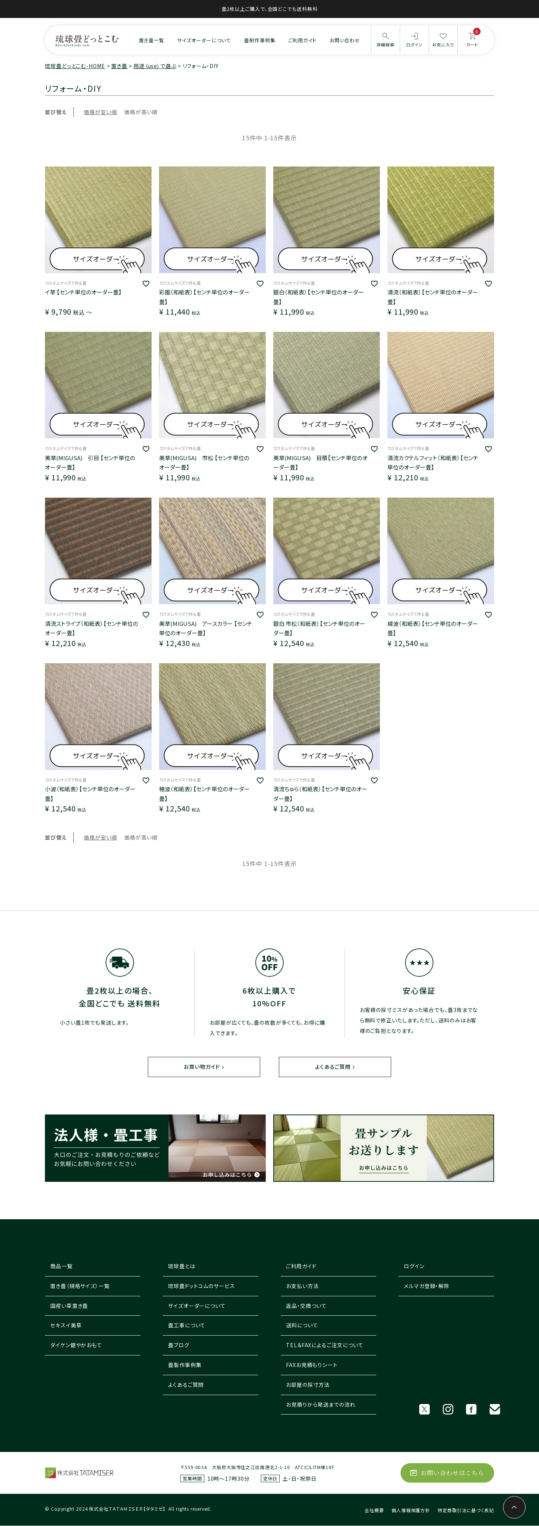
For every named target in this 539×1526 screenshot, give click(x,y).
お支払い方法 (302, 1286)
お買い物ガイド (202, 1067)
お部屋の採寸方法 (308, 1385)
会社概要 (374, 1510)
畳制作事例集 (259, 40)
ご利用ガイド (302, 40)
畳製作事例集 (184, 1365)
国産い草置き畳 (69, 1306)
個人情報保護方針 (411, 1510)
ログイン (414, 1266)
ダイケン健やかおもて (76, 1345)
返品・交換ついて (306, 1306)
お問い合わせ (345, 40)
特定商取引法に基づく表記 (466, 1510)
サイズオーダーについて (204, 40)
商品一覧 (61, 1266)
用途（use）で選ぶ (155, 66)
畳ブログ (178, 1345)
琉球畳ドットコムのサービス (201, 1286)
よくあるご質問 (332, 1067)
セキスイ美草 (66, 1325)
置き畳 (119, 66)
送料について (302, 1325)
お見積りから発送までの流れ (321, 1405)
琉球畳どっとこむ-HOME (75, 66)
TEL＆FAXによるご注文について (324, 1345)
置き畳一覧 (151, 40)
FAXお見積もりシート (312, 1365)
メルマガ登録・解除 (427, 1286)
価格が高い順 (140, 112)
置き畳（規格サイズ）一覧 (80, 1286)
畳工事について (186, 1325)
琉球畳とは (181, 1266)
